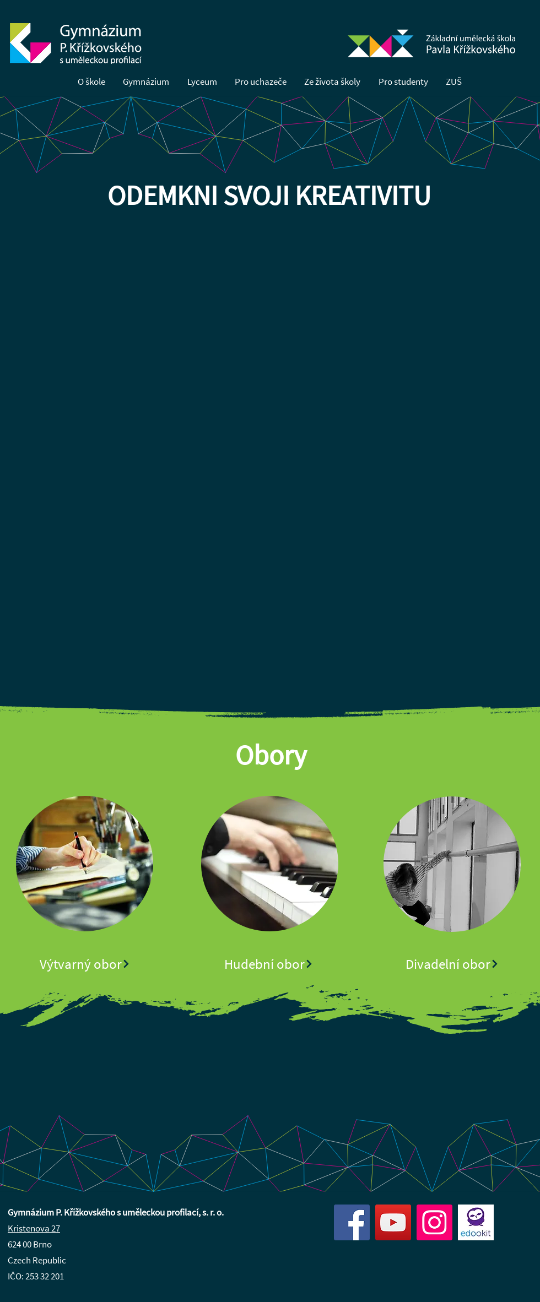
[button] (91, 82)
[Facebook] (352, 1222)
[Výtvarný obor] (84, 964)
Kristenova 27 (34, 1228)
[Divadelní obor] (452, 964)
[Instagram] (434, 1222)
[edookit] (476, 1222)
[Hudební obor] (269, 964)
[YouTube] (393, 1222)
